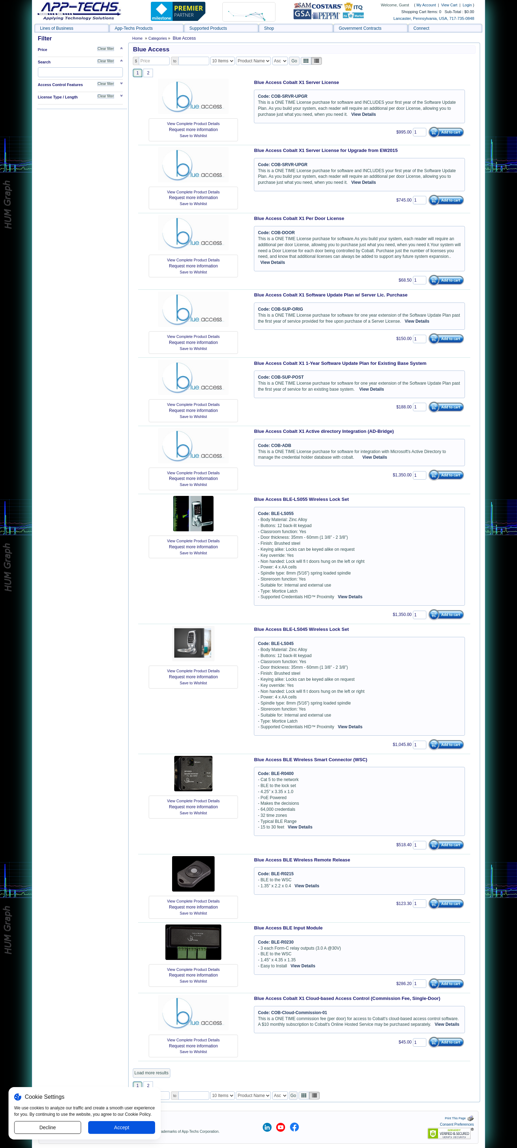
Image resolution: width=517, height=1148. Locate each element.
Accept (121, 1127)
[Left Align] (306, 61)
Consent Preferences (457, 1124)
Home (137, 38)
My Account (426, 5)
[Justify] (316, 61)
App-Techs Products (134, 28)
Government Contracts (360, 28)
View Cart (450, 5)
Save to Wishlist (193, 136)
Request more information (193, 129)
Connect (422, 28)
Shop (269, 28)
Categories (158, 38)
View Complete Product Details (193, 123)
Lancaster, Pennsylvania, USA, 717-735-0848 (433, 18)
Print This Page (459, 1118)
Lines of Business (56, 28)
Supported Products (208, 28)
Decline (47, 1127)
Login (467, 5)
